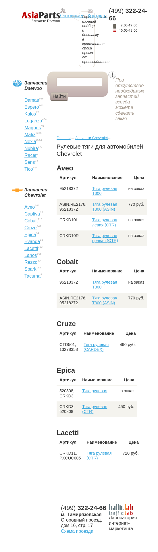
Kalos (30, 113)
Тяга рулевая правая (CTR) (105, 238)
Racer (30, 155)
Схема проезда (77, 531)
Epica (30, 234)
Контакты (97, 15)
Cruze (30, 227)
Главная (64, 138)
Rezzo (30, 262)
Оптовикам (72, 15)
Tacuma (32, 276)
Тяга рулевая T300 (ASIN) (104, 206)
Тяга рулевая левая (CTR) (104, 222)
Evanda (32, 241)
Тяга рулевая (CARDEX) (96, 347)
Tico (28, 169)
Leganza (33, 120)
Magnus (32, 127)
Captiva (32, 213)
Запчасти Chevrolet (91, 138)
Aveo (29, 207)
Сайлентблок (86, 106)
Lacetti (31, 248)
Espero (31, 107)
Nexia (30, 141)
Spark (30, 269)
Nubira (31, 148)
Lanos (30, 255)
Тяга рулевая (94, 390)
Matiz (29, 134)
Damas (31, 100)
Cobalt (31, 220)
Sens (29, 162)
